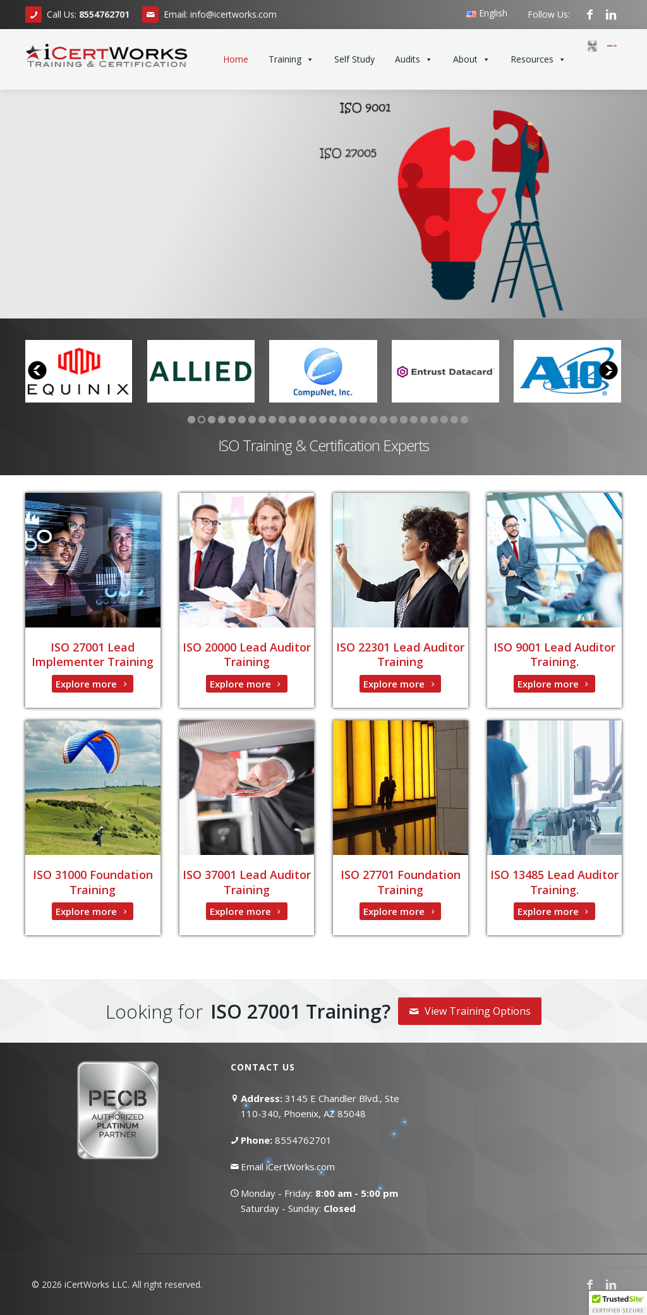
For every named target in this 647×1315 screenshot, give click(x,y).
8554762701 (303, 1140)
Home (235, 59)
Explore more (93, 683)
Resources (538, 59)
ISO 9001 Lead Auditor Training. (554, 654)
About (471, 59)
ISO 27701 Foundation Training (401, 882)
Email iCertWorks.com (288, 1166)
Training (291, 59)
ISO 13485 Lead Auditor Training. (554, 882)
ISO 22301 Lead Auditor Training (400, 654)
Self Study (354, 59)
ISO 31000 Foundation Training (93, 882)
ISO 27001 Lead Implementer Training (93, 654)
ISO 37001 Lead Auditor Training (247, 882)
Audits (414, 59)
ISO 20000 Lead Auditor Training (247, 654)
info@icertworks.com (233, 14)
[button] (618, 1303)
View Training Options (470, 1011)
